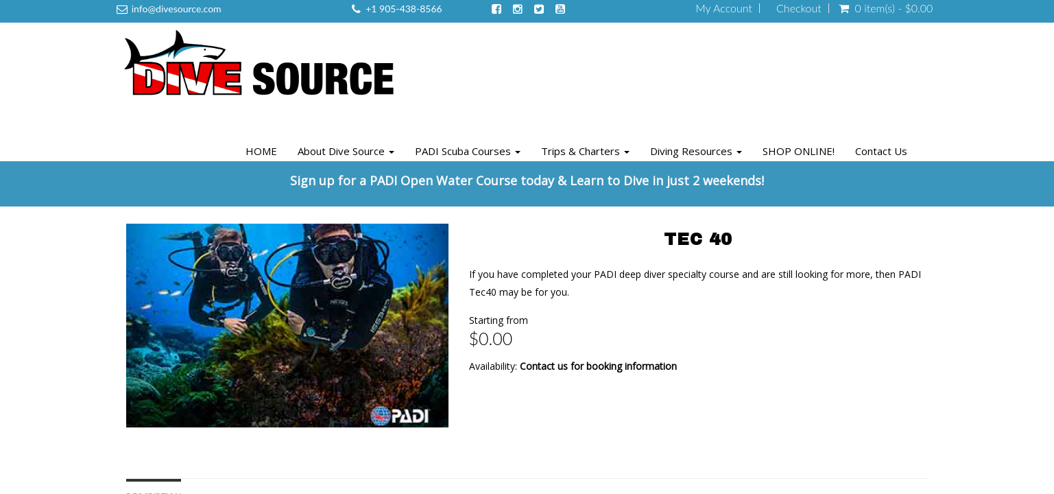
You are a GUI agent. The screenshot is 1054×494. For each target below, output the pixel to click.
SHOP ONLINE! (799, 151)
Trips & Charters (585, 151)
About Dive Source (346, 151)
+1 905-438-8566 (404, 8)
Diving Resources (696, 151)
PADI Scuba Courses (467, 151)
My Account (723, 8)
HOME (261, 151)
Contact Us (881, 151)
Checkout (799, 8)
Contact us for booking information (598, 366)
